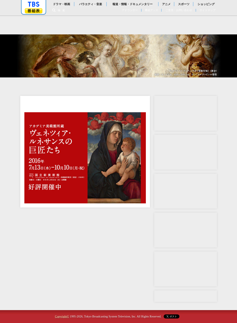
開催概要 (69, 84)
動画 (185, 230)
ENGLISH (200, 84)
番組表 (33, 10)
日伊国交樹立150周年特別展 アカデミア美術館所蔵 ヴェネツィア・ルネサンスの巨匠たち (118, 25)
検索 (62, 10)
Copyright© (62, 316)
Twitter (185, 269)
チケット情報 (167, 84)
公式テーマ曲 (185, 152)
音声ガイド (185, 113)
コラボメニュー (185, 191)
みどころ (102, 84)
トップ (36, 84)
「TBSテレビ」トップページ (33, 4)
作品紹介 (135, 84)
